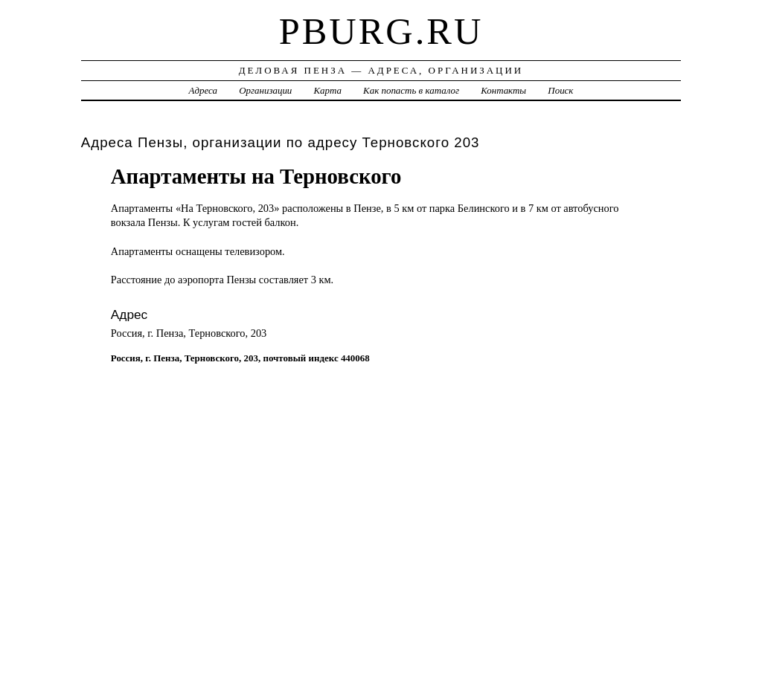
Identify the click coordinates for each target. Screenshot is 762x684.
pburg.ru (381, 31)
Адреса (203, 90)
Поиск (560, 90)
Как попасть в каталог (411, 90)
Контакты (503, 90)
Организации (265, 90)
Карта (328, 90)
